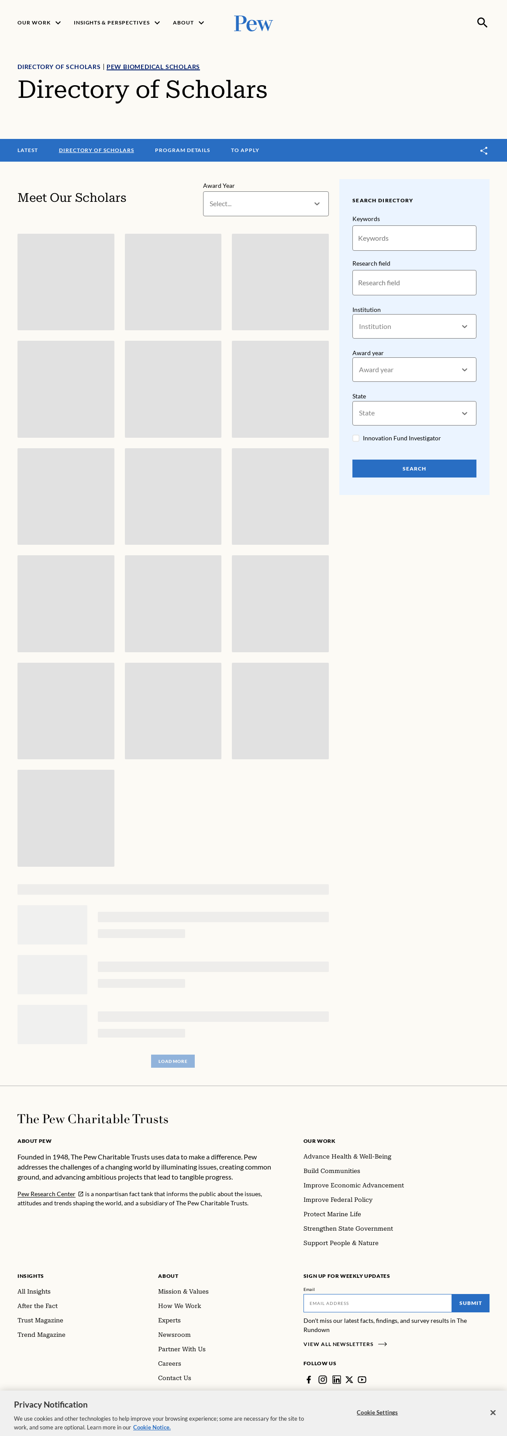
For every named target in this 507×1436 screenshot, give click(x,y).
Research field (371, 263)
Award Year (219, 185)
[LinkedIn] (336, 1379)
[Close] (493, 1417)
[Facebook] (309, 1379)
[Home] (92, 1119)
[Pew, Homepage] (253, 22)
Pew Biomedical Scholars (153, 66)
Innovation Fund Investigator (402, 438)
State (359, 396)
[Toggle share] (484, 150)
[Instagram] (322, 1379)
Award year (368, 352)
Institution (366, 309)
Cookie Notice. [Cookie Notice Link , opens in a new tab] (152, 1431)
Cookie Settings (377, 1416)
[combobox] (210, 203)
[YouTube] (362, 1379)
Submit (470, 1303)
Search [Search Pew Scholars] (414, 468)
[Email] (378, 1303)
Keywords (366, 218)
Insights (30, 1276)
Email (309, 1289)
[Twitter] (349, 1380)
